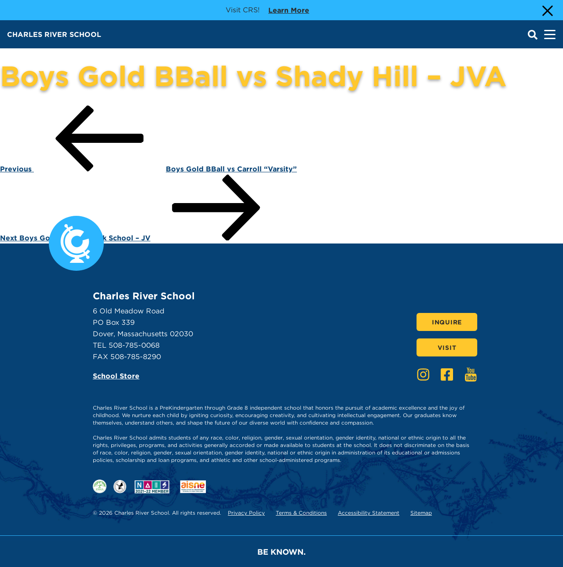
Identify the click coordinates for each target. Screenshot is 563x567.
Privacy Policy (246, 512)
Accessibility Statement (368, 512)
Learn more (288, 10)
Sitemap (421, 512)
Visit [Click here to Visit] (447, 347)
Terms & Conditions (301, 512)
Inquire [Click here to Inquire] (447, 322)
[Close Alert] (546, 10)
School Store (116, 376)
